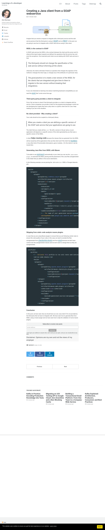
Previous (39, 440)
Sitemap (91, 4)
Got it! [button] (99, 527)
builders (61, 190)
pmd (50, 307)
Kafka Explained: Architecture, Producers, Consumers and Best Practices (93, 473)
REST (42, 45)
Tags (83, 4)
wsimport (44, 208)
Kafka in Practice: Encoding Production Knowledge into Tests (35, 471)
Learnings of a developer (12, 4)
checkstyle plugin (33, 307)
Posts (75, 4)
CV (59, 4)
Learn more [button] (53, 527)
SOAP (30, 45)
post (62, 115)
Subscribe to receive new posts (52, 401)
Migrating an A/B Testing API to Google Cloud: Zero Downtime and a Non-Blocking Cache (55, 473)
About (66, 4)
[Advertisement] (52, 498)
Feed (4, 522)
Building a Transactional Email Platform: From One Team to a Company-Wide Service (73, 473)
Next (65, 440)
